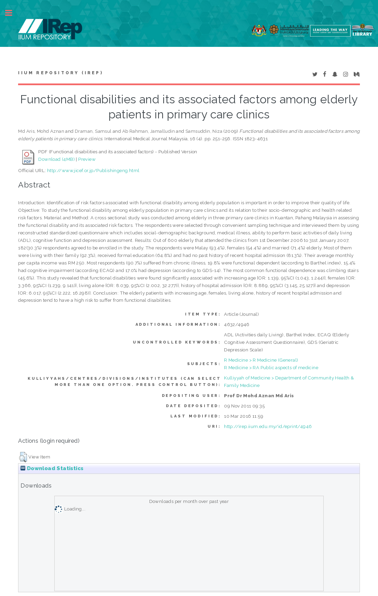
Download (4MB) (56, 159)
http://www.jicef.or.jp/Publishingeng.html (93, 170)
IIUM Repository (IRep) (60, 72)
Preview (87, 159)
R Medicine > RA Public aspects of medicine (271, 367)
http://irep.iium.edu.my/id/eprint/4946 (268, 426)
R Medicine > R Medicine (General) (261, 360)
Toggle (12, 13)
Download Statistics (51, 468)
